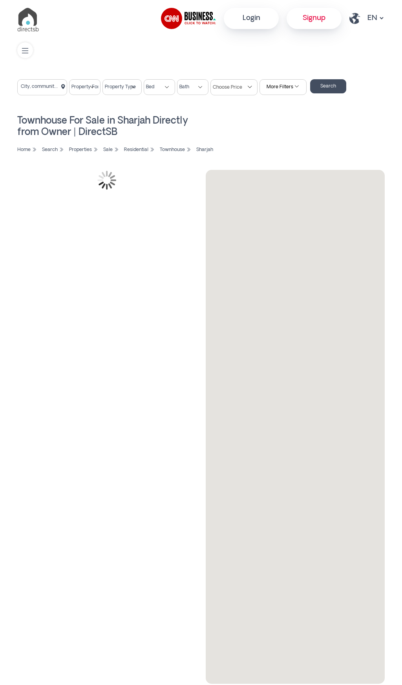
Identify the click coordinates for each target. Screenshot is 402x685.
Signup (314, 18)
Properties (83, 150)
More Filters (283, 87)
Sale (111, 150)
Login (251, 18)
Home (27, 150)
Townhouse (175, 150)
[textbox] (42, 87)
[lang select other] (375, 18)
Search (328, 86)
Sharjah (204, 150)
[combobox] (42, 87)
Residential (139, 150)
